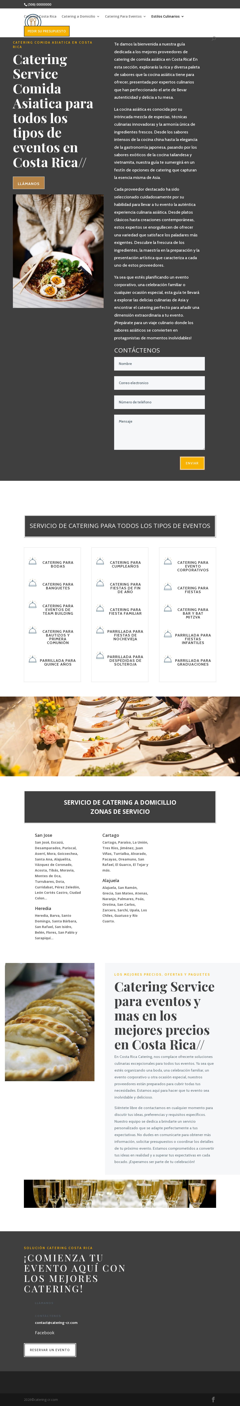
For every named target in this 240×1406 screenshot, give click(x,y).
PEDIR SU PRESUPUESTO (47, 31)
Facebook (44, 1332)
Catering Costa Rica (40, 17)
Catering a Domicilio (78, 17)
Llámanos (29, 183)
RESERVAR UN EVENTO (50, 1350)
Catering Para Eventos (123, 17)
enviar (192, 463)
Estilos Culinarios (165, 17)
